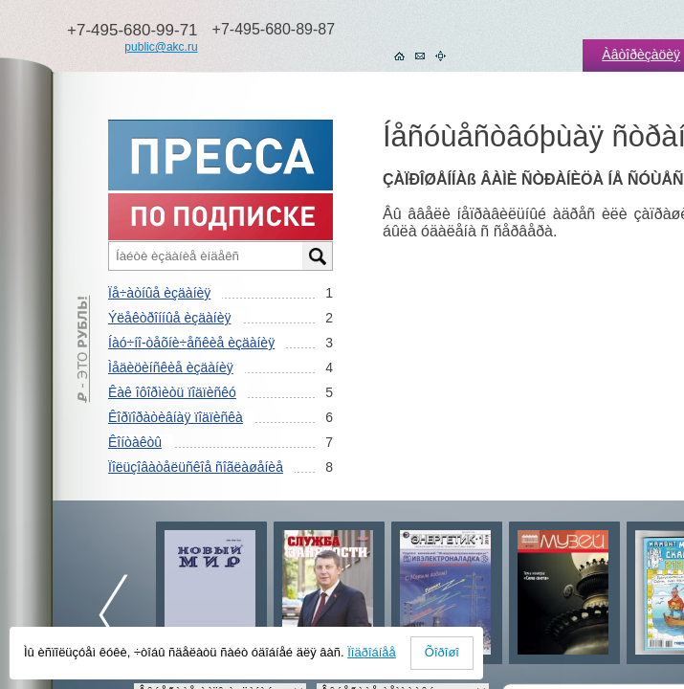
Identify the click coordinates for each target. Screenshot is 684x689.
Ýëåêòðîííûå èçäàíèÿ (169, 317)
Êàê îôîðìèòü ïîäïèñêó (172, 392)
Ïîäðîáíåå (371, 652)
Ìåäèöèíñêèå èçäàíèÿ (170, 367)
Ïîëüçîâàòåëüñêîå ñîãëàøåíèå (195, 467)
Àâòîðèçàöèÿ (641, 54)
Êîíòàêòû (135, 442)
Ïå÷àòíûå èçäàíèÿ (159, 292)
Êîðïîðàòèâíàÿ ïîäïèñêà (175, 417)
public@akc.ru (160, 47)
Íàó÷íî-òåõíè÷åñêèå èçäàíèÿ (191, 342)
